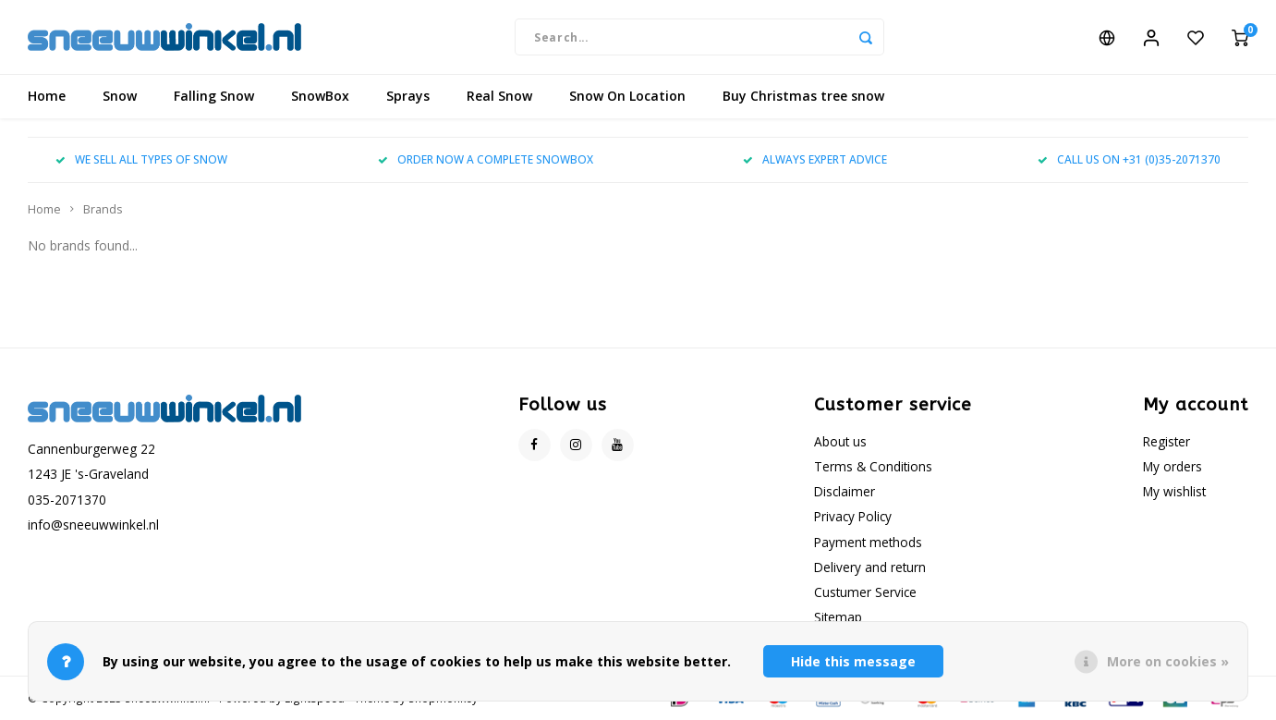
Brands (103, 209)
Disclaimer (844, 491)
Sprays (408, 96)
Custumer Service (865, 592)
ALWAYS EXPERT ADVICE (815, 160)
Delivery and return (870, 567)
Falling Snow (214, 96)
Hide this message (853, 661)
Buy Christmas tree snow (803, 96)
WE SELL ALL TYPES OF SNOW (141, 160)
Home (47, 96)
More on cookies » (1168, 661)
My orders (1172, 466)
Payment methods (868, 542)
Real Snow (499, 96)
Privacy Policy (853, 516)
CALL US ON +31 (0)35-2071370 (1129, 160)
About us (840, 441)
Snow (120, 96)
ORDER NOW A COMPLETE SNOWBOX (485, 160)
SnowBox (320, 96)
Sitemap (838, 617)
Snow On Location (627, 96)
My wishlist (1174, 491)
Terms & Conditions (873, 466)
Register (1166, 441)
